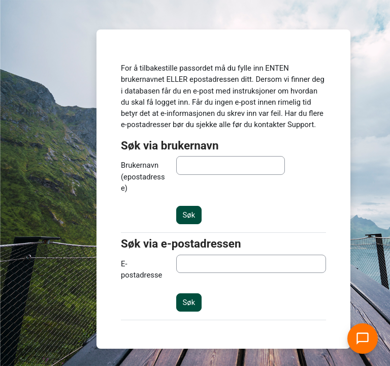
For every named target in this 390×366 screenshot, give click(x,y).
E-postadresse (141, 269)
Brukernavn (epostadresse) (143, 176)
